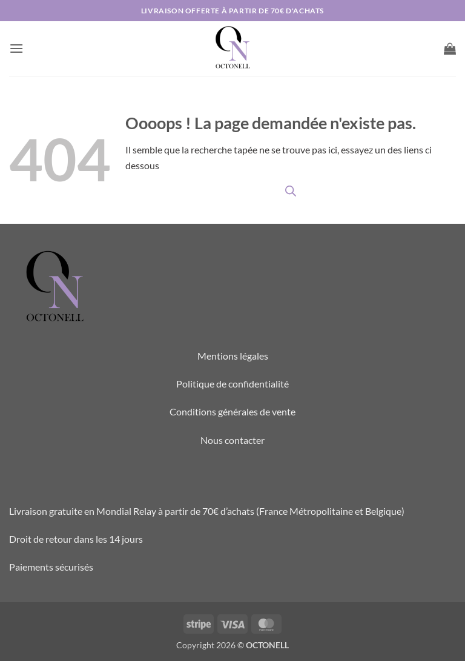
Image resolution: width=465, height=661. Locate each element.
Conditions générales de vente (232, 411)
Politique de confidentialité (232, 383)
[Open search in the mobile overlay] (291, 191)
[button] (16, 48)
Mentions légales (232, 355)
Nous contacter (232, 440)
